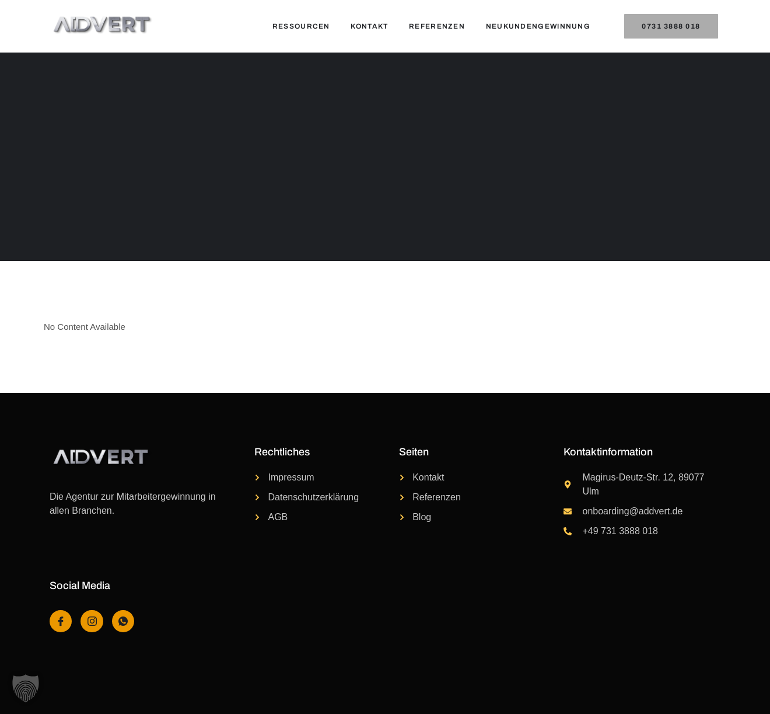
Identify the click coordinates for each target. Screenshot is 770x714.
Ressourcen (301, 26)
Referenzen (437, 26)
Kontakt (369, 26)
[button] (25, 688)
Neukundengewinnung (538, 26)
